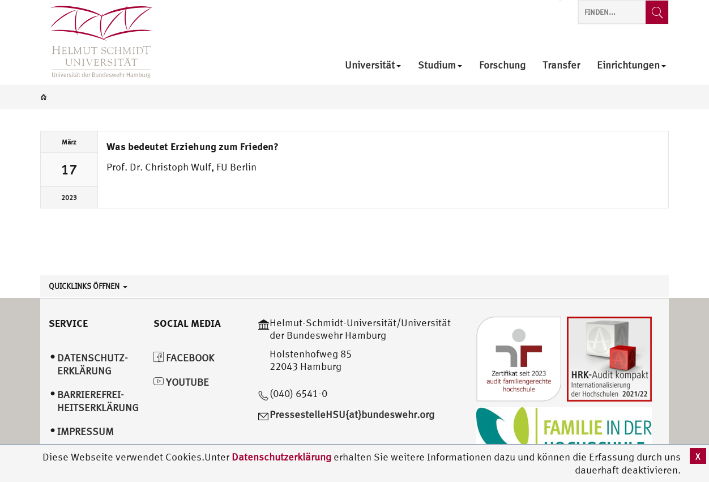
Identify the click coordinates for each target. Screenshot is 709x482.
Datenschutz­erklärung (92, 364)
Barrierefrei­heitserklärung (98, 401)
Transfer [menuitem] (561, 65)
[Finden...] (657, 12)
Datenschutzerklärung (281, 457)
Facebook (183, 358)
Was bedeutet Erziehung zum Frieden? (192, 146)
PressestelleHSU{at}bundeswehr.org (352, 414)
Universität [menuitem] (373, 65)
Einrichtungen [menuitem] (631, 65)
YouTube (181, 382)
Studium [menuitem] (440, 65)
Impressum (85, 431)
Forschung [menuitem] (502, 65)
